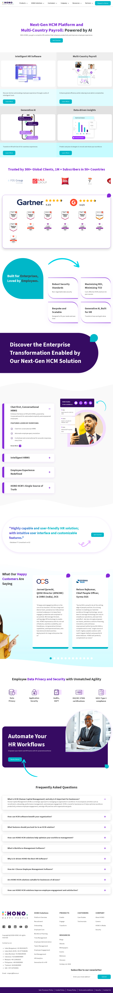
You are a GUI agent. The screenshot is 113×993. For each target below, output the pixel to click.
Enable (61, 917)
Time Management (40, 938)
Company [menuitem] (64, 3)
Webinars (62, 956)
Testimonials (82, 921)
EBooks (62, 944)
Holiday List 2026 (65, 964)
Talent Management (41, 946)
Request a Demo (102, 3)
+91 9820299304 (20, 954)
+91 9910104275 (22, 948)
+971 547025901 (13, 968)
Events (61, 952)
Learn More (9, 102)
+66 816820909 (18, 962)
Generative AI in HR (40, 962)
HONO (16, 935)
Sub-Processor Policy (46, 990)
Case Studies (82, 917)
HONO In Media (101, 926)
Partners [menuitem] (88, 3)
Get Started (56, 40)
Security (98, 930)
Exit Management (40, 954)
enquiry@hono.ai (13, 973)
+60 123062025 (16, 960)
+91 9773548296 (22, 951)
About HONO (100, 917)
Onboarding (38, 926)
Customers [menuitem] (51, 3)
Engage (62, 921)
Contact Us (107, 990)
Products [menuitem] (22, 3)
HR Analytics (38, 958)
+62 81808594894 (17, 957)
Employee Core (39, 930)
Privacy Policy (71, 990)
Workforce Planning (41, 934)
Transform (63, 926)
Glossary (62, 960)
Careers (98, 921)
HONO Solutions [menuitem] (36, 3)
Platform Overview (40, 917)
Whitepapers (63, 948)
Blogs (61, 940)
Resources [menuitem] (76, 3)
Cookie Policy (59, 990)
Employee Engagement (42, 950)
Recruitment (38, 921)
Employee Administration (43, 942)
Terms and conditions (86, 990)
